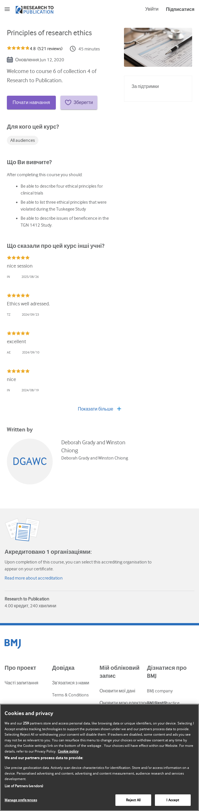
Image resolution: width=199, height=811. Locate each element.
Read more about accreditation (34, 578)
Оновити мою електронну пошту (133, 703)
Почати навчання (31, 102)
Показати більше (99, 409)
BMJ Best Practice (163, 703)
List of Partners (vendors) (24, 786)
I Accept (172, 800)
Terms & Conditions (70, 695)
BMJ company (160, 691)
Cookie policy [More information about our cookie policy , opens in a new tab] (68, 751)
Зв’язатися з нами (70, 683)
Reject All (133, 800)
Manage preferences (21, 800)
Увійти (152, 9)
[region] (99, 757)
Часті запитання (21, 683)
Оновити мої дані (117, 691)
